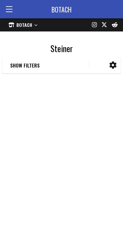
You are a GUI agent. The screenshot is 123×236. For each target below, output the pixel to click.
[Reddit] (115, 25)
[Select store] (23, 24)
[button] (113, 65)
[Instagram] (94, 25)
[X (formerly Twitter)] (104, 25)
